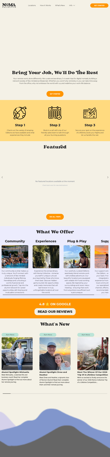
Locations (32, 5)
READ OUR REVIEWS (55, 312)
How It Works (45, 5)
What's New (60, 5)
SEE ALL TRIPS (55, 217)
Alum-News (10, 335)
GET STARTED (99, 5)
